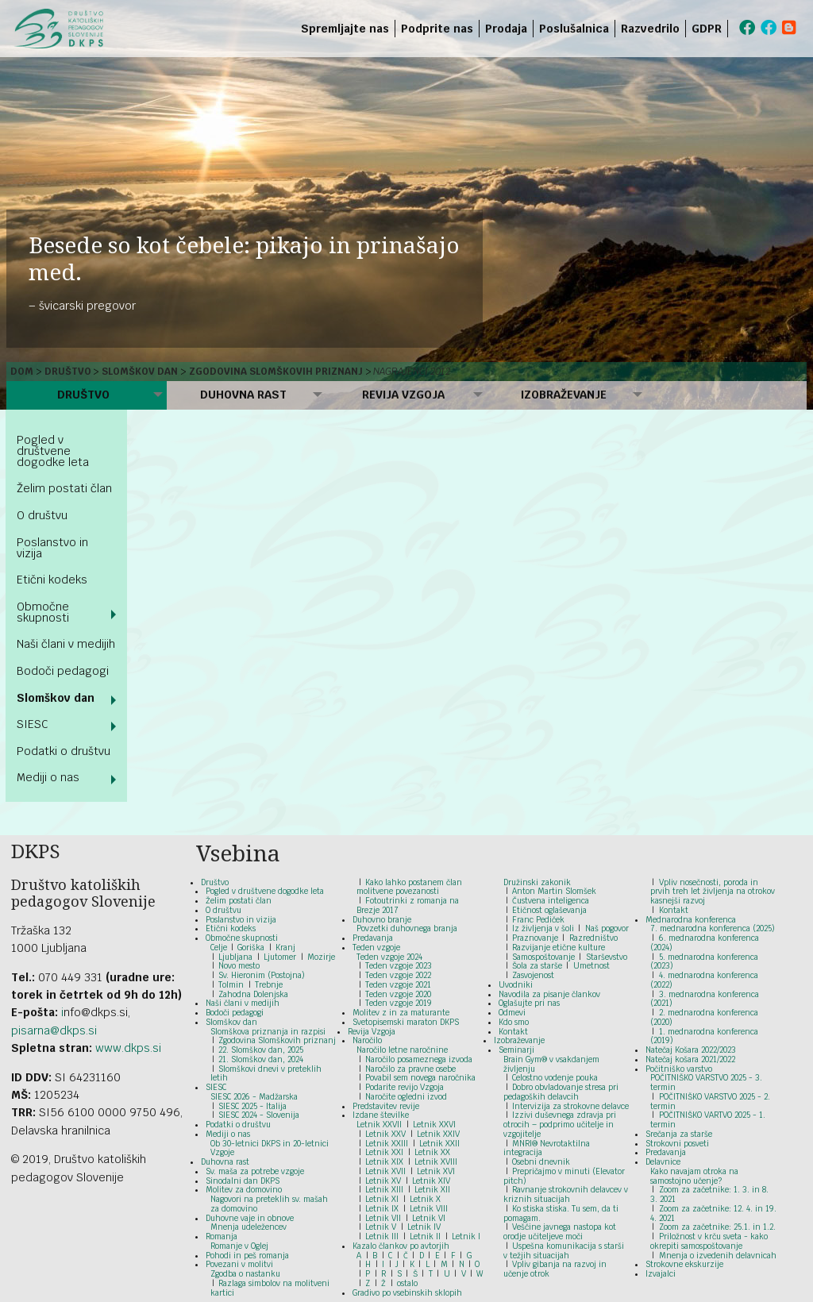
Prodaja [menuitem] (506, 28)
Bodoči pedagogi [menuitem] (63, 671)
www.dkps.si (128, 1048)
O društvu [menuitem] (42, 515)
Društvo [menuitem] (83, 394)
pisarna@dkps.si (54, 1030)
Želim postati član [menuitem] (64, 488)
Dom (21, 371)
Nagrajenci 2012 (411, 371)
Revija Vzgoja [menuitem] (403, 394)
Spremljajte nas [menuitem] (345, 28)
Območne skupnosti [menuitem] (43, 612)
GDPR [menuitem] (707, 28)
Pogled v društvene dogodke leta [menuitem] (53, 451)
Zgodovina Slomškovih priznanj (276, 371)
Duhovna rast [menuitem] (243, 394)
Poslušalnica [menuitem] (574, 28)
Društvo (67, 371)
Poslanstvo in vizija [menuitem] (52, 547)
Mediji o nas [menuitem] (48, 777)
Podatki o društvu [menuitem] (63, 751)
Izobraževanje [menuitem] (564, 394)
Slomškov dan (140, 371)
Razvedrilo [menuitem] (650, 28)
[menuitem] (731, 28)
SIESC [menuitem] (32, 724)
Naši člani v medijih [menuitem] (66, 644)
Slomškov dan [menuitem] (55, 698)
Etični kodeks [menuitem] (52, 579)
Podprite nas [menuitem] (437, 28)
